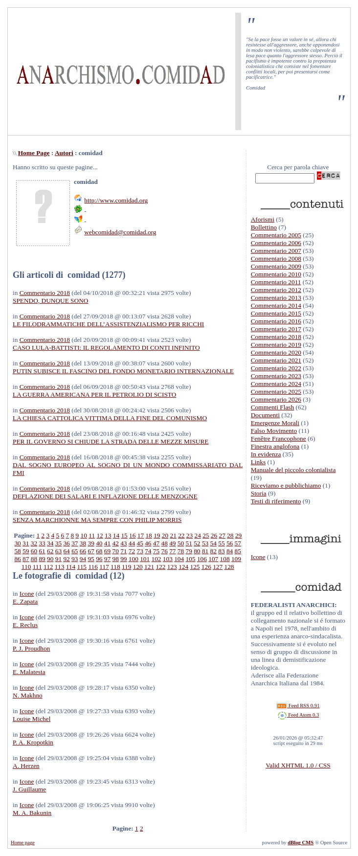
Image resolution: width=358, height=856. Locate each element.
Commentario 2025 (276, 391)
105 (191, 559)
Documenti (265, 415)
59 (25, 551)
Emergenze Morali (275, 423)
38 (83, 543)
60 (34, 551)
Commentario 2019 (276, 344)
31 (25, 543)
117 (104, 566)
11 (92, 535)
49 (172, 543)
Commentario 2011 (276, 282)
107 (213, 559)
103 (168, 559)
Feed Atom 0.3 (298, 715)
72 (132, 551)
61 (42, 551)
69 (107, 551)
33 (42, 543)
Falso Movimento (274, 430)
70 (115, 551)
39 (91, 543)
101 (145, 559)
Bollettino (264, 227)
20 (165, 535)
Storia (259, 493)
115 (82, 566)
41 (107, 543)
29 (238, 535)
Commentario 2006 (276, 243)
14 (116, 535)
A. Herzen (26, 765)
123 (172, 566)
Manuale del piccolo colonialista (293, 469)
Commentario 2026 (276, 399)
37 (74, 543)
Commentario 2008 (276, 258)
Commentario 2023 (276, 376)
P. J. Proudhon (31, 648)
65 (74, 551)
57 (238, 543)
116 (93, 566)
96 (99, 559)
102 (156, 559)
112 (48, 566)
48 (164, 543)
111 (37, 566)
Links (258, 462)
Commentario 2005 (276, 235)
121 (149, 566)
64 (66, 551)
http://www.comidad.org (116, 200)
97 (107, 559)
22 (181, 535)
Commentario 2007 (276, 250)
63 (58, 551)
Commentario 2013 (276, 297)
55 (221, 543)
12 (99, 535)
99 (123, 559)
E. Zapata (25, 601)
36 (66, 543)
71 (123, 551)
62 (50, 551)
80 (197, 551)
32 (34, 543)
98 (115, 559)
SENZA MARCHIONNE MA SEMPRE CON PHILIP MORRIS (97, 519)
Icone (27, 593)
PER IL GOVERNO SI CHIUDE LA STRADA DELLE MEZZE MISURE (110, 441)
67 (91, 551)
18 (148, 535)
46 (148, 543)
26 (214, 535)
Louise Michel (31, 718)
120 (138, 566)
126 (206, 566)
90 (50, 559)
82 (213, 551)
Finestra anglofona (275, 446)
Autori (64, 153)
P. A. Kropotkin (33, 742)
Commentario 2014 (276, 305)
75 (156, 551)
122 (160, 566)
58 (17, 551)
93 (74, 559)
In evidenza (266, 454)
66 (83, 551)
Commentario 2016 (276, 321)
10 (84, 535)
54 (213, 543)
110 (26, 566)
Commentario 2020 (276, 352)
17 (140, 535)
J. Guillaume (29, 789)
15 (124, 535)
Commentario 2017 (276, 329)
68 (99, 551)
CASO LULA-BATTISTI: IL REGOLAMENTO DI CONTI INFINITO (106, 347)
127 (218, 566)
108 (225, 559)
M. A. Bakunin (32, 812)
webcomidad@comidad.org (120, 232)
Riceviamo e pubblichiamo (286, 485)
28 (230, 535)
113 (60, 566)
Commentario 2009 (276, 266)
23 (189, 535)
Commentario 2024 (276, 383)
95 (91, 559)
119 (127, 566)
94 (83, 559)
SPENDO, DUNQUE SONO (50, 300)
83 (221, 551)
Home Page (34, 153)
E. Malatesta (29, 672)
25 (205, 535)
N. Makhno (28, 695)
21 (173, 535)
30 (17, 543)
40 (99, 543)
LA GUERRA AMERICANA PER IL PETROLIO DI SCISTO (94, 394)
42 (115, 543)
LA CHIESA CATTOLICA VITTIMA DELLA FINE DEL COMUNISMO (110, 418)
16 (132, 535)
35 (58, 543)
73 (140, 551)
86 (17, 559)
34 (50, 543)
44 (132, 543)
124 (183, 566)
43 (123, 543)
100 (133, 559)
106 (202, 559)
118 (115, 566)
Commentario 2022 (276, 368)
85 (238, 551)
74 (148, 551)
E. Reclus (25, 625)
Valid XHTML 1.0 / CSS (298, 765)
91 (58, 559)
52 (197, 543)
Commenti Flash (272, 407)
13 (108, 535)
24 (197, 535)
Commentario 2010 (276, 274)
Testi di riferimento (276, 501)
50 (181, 543)
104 (179, 559)
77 (172, 551)
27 (222, 535)
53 (205, 543)
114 (71, 566)
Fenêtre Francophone (278, 438)
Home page (23, 842)
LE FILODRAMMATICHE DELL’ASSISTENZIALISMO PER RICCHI (108, 324)
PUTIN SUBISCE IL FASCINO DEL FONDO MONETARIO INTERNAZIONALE (123, 371)
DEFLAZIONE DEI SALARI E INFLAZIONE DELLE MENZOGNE (105, 496)
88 (34, 559)
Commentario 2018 (45, 292)
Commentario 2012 (276, 289)
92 (66, 559)
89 (42, 559)
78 (181, 551)
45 (140, 543)
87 (25, 559)
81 (205, 551)
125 (195, 566)
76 (164, 551)
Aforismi (262, 219)
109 (236, 559)
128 (229, 566)
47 (156, 543)
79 (189, 551)
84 (229, 551)
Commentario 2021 (276, 360)
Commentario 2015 (276, 313)
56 (229, 543)
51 (189, 543)
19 (157, 535)
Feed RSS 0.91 (297, 705)
